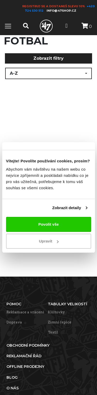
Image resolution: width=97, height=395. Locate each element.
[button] (48, 73)
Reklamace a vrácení (25, 312)
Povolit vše (48, 224)
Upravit (48, 241)
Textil (53, 332)
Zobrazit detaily (66, 208)
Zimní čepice (59, 322)
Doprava (14, 322)
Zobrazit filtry (48, 58)
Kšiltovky (56, 312)
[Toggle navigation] (8, 26)
